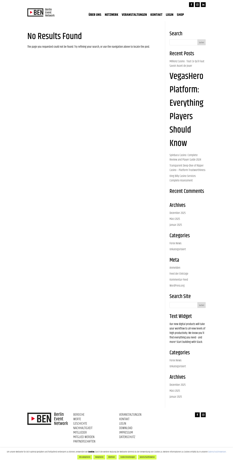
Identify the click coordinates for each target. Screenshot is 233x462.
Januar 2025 (176, 225)
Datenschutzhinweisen (217, 452)
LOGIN (169, 15)
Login (122, 424)
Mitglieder (80, 433)
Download (125, 428)
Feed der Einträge (179, 274)
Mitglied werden (84, 437)
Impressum (126, 433)
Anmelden (175, 268)
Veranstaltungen (134, 15)
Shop (180, 15)
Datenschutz (127, 437)
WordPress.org (177, 285)
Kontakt (156, 15)
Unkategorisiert (178, 249)
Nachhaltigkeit (82, 428)
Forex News (175, 243)
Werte (77, 419)
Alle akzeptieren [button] (84, 457)
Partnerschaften (84, 442)
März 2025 (175, 219)
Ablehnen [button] (111, 457)
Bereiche (78, 415)
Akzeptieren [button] (99, 457)
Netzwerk (111, 15)
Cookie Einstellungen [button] (127, 457)
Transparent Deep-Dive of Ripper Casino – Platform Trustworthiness (187, 167)
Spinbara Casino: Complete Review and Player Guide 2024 (185, 157)
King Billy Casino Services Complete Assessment (183, 178)
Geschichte (80, 424)
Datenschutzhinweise (147, 457)
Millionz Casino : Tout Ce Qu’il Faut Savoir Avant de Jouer (187, 63)
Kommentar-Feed (179, 279)
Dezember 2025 (178, 213)
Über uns (95, 15)
